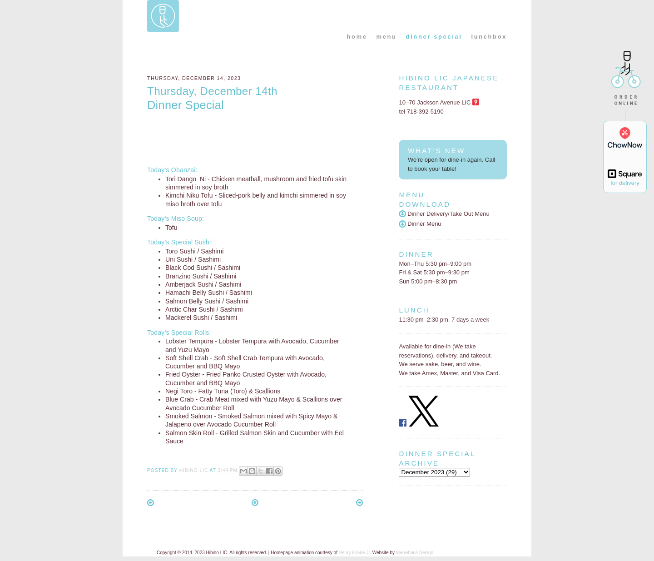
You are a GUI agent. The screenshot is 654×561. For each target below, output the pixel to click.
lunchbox (489, 36)
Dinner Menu (420, 223)
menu (387, 36)
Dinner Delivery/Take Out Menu (444, 213)
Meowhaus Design (414, 552)
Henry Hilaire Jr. (355, 552)
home (357, 36)
